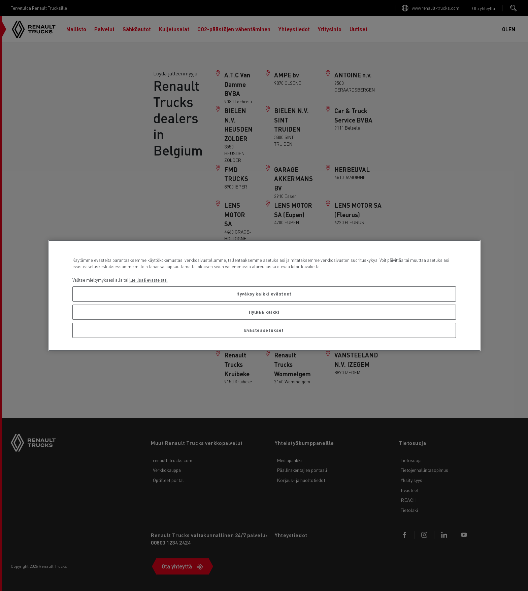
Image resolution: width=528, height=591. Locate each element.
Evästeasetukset (264, 330)
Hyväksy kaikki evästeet (264, 294)
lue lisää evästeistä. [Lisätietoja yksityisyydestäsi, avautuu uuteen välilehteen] (148, 280)
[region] (264, 295)
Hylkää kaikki (264, 312)
